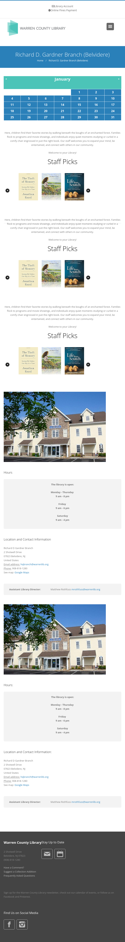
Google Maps (22, 572)
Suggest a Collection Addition (20, 871)
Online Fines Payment (64, 10)
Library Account (63, 6)
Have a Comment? (14, 867)
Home (40, 60)
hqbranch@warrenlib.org (34, 564)
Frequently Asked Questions (19, 875)
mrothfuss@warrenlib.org (86, 589)
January (62, 79)
